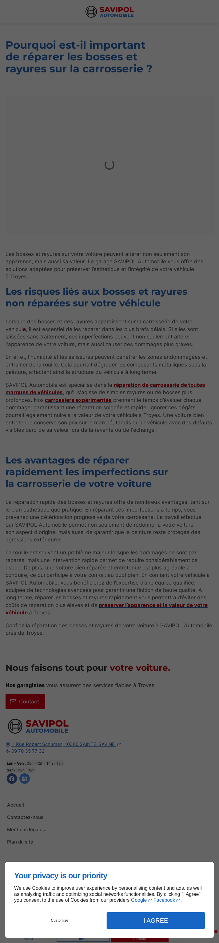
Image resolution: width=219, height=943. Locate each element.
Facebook (164, 900)
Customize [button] (60, 920)
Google (139, 900)
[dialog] (109, 900)
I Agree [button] (155, 920)
